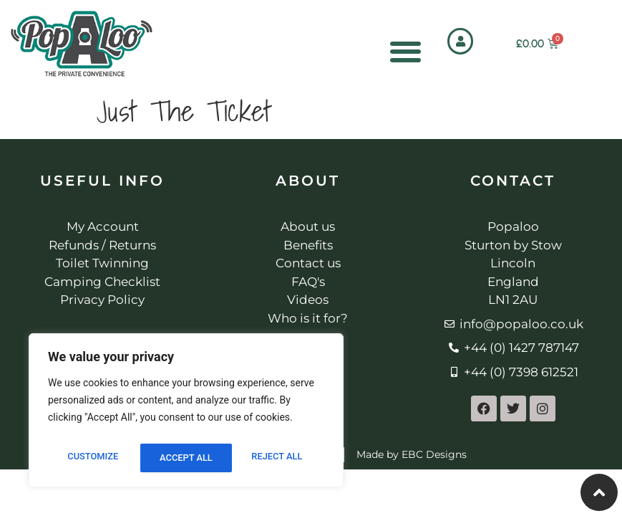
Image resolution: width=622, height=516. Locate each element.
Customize (91, 458)
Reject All (185, 458)
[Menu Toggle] (404, 51)
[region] (186, 413)
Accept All (279, 458)
